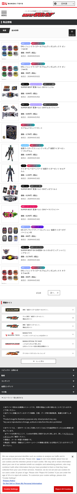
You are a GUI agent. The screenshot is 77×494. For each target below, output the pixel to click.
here (38, 459)
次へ (52, 293)
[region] (38, 473)
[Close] (72, 457)
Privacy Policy (9, 481)
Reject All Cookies (63, 489)
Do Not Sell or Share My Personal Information (22, 483)
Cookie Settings (11, 489)
